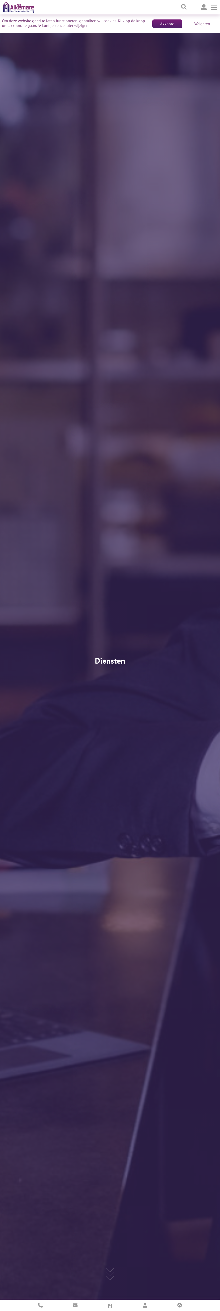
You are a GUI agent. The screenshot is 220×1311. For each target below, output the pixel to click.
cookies (109, 20)
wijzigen (81, 25)
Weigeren (202, 23)
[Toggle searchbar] (184, 7)
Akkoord (167, 23)
